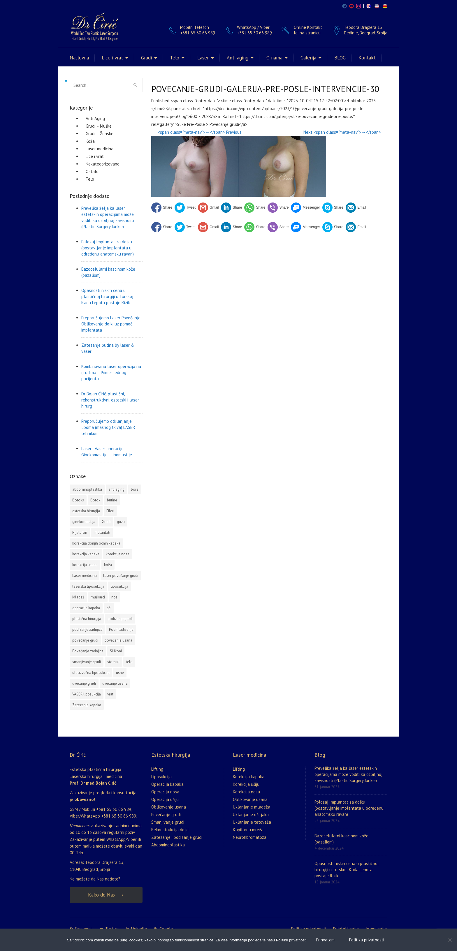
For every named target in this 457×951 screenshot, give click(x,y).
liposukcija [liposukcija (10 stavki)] (119, 586)
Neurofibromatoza (249, 837)
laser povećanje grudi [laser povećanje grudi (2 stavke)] (120, 575)
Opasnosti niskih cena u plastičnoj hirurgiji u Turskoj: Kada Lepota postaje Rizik (107, 296)
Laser (203, 57)
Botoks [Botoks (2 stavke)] (78, 500)
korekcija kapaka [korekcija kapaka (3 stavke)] (85, 554)
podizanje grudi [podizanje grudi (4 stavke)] (120, 618)
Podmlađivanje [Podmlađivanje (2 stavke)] (121, 629)
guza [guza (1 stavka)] (121, 521)
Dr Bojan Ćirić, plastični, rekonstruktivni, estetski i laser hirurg (110, 400)
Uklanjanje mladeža (251, 807)
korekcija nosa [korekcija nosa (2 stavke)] (117, 554)
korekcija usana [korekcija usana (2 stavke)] (85, 564)
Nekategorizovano (102, 164)
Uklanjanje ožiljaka (251, 814)
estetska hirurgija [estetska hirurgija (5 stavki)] (86, 510)
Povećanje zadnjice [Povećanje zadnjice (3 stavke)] (87, 651)
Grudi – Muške (99, 126)
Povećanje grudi (166, 814)
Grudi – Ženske (99, 133)
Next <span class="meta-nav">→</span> (342, 132)
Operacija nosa (165, 792)
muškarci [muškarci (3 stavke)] (98, 597)
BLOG (340, 57)
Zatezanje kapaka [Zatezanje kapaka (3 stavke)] (86, 704)
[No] (450, 940)
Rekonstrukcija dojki (170, 829)
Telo (174, 57)
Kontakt (367, 57)
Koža (90, 141)
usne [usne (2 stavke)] (120, 672)
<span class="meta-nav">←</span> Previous (200, 132)
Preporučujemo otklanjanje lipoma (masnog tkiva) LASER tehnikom (108, 427)
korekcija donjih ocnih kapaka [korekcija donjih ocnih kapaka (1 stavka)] (96, 543)
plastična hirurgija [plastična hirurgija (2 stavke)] (86, 618)
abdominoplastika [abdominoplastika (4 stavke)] (87, 489)
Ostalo (92, 171)
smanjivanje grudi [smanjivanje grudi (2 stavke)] (86, 661)
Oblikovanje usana (168, 807)
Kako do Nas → (106, 895)
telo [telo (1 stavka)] (129, 661)
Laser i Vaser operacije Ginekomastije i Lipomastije (106, 451)
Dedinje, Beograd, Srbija (365, 33)
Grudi (146, 57)
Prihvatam (325, 940)
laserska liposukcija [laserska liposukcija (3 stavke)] (88, 586)
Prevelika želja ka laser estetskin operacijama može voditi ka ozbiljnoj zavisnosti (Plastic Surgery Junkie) (107, 217)
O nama (274, 57)
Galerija (308, 57)
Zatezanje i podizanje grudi (176, 837)
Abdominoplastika (168, 845)
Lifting (157, 769)
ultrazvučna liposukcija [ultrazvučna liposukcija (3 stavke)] (91, 672)
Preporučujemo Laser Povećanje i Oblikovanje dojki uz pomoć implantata (112, 324)
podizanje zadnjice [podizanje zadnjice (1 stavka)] (87, 629)
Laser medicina (99, 149)
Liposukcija (161, 776)
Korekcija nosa (246, 792)
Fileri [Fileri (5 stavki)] (110, 510)
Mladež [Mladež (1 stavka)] (78, 597)
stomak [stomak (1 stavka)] (113, 661)
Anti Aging (95, 118)
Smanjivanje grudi (167, 822)
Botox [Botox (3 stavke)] (95, 500)
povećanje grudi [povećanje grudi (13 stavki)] (85, 640)
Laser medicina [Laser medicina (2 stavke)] (84, 575)
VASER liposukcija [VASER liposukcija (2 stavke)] (86, 694)
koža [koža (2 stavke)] (108, 564)
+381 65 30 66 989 (254, 33)
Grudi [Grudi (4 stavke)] (106, 521)
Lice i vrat (112, 57)
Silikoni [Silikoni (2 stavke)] (116, 651)
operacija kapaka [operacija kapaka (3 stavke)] (86, 607)
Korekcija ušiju (246, 784)
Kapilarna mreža (248, 829)
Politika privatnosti (366, 940)
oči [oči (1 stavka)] (108, 607)
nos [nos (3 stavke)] (114, 597)
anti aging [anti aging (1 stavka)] (116, 489)
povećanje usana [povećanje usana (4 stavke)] (118, 640)
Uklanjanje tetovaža (252, 822)
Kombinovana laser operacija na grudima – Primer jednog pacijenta (111, 372)
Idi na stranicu (307, 33)
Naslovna (79, 57)
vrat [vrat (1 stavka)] (110, 694)
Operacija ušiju (165, 799)
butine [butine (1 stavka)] (112, 500)
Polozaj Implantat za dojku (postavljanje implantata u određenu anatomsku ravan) (107, 248)
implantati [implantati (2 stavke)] (102, 532)
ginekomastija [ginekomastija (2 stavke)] (83, 521)
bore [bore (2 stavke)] (134, 489)
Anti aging (237, 57)
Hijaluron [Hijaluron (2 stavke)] (79, 532)
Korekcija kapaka (248, 776)
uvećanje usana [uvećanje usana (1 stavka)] (115, 683)
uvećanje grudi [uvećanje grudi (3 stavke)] (84, 683)
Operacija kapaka (167, 784)
